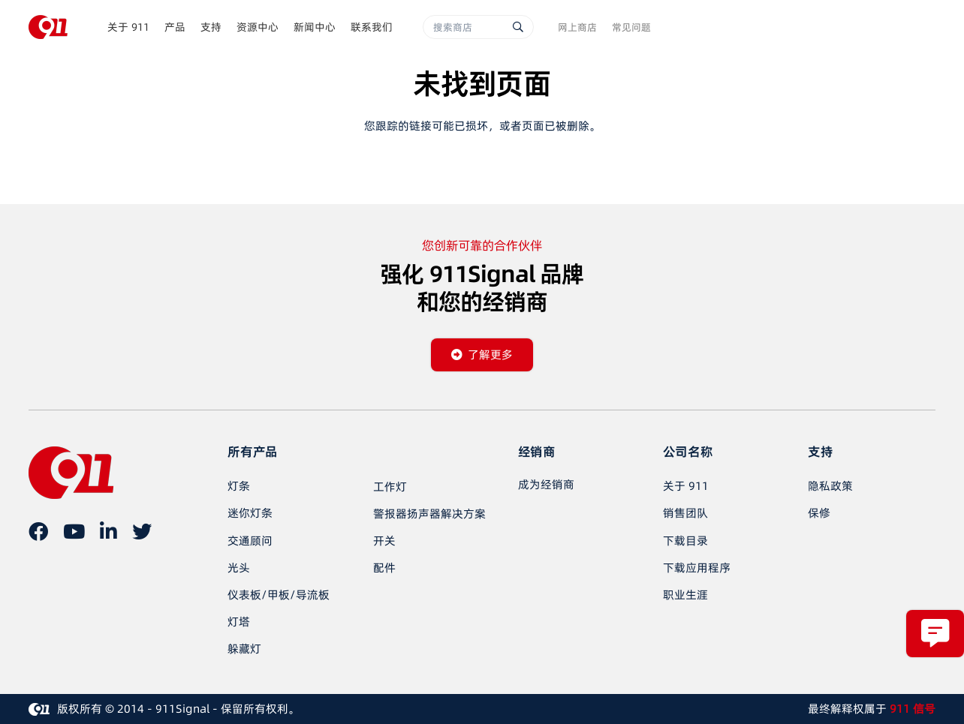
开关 (384, 540)
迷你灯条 (250, 513)
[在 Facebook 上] (38, 531)
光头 (238, 567)
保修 (819, 513)
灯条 (238, 486)
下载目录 (685, 540)
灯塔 (238, 621)
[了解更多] (482, 354)
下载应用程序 (697, 567)
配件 (384, 567)
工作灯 (390, 486)
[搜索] (518, 27)
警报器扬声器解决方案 (429, 513)
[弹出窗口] (935, 633)
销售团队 (685, 513)
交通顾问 (250, 540)
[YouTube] (74, 531)
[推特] (142, 531)
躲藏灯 (244, 648)
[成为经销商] (546, 484)
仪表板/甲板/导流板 (278, 594)
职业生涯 (685, 594)
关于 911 (686, 486)
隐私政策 (830, 486)
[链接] (48, 27)
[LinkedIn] (108, 531)
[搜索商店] (478, 27)
